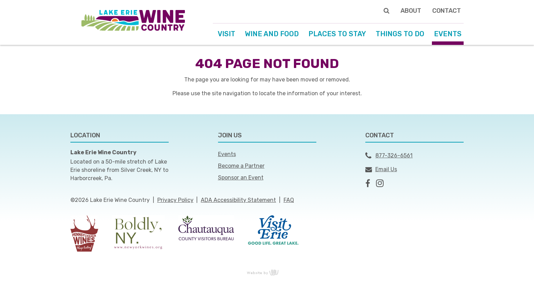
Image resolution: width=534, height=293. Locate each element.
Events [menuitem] (448, 34)
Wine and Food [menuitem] (272, 34)
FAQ (289, 200)
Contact (446, 10)
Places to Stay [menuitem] (337, 34)
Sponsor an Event (241, 177)
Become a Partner (241, 166)
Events (227, 154)
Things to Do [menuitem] (400, 34)
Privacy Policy (175, 200)
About (410, 10)
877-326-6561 (389, 155)
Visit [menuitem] (226, 34)
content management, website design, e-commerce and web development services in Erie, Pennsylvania (267, 272)
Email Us (381, 169)
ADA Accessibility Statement (238, 200)
